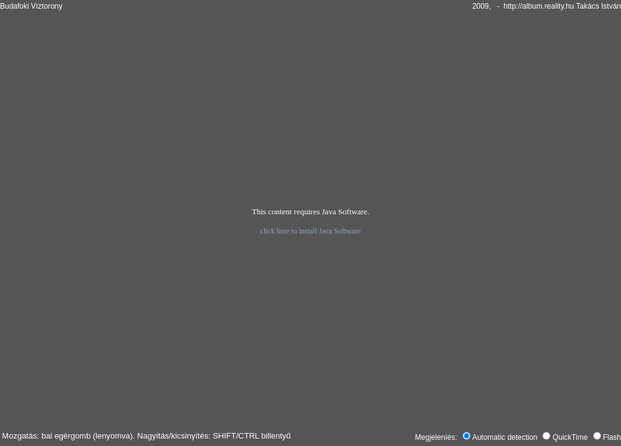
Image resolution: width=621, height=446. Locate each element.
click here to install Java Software (310, 231)
